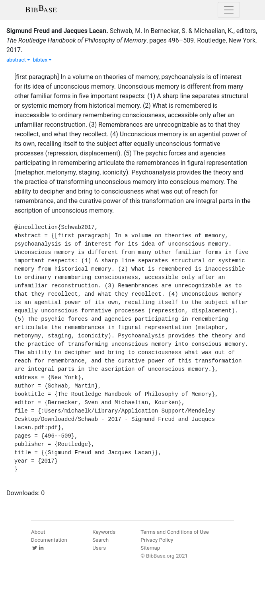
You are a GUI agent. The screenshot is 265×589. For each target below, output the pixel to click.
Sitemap (150, 548)
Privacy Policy (156, 540)
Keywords (103, 532)
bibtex (42, 60)
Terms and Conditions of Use (174, 532)
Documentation (49, 540)
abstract (18, 60)
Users (99, 548)
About (38, 532)
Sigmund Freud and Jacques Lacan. (57, 31)
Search (100, 540)
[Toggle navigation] (229, 10)
